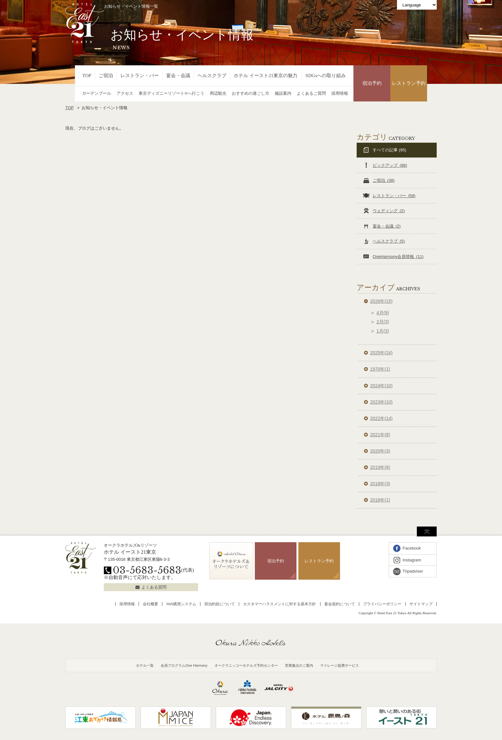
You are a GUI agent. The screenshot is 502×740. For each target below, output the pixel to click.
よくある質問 (154, 587)
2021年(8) (380, 434)
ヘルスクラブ (212, 75)
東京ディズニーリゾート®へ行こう (171, 93)
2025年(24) (381, 352)
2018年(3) (380, 483)
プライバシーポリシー (382, 604)
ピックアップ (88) (390, 165)
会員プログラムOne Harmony (184, 665)
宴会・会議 (178, 75)
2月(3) (382, 321)
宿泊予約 (372, 83)
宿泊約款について (219, 604)
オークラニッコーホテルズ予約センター (246, 665)
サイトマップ (421, 604)
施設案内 (283, 93)
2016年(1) (380, 500)
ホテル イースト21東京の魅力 (265, 75)
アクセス (125, 93)
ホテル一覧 (145, 665)
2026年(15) (381, 301)
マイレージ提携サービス (339, 665)
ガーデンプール (96, 93)
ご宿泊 (106, 75)
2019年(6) (380, 467)
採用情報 (339, 93)
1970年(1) (380, 369)
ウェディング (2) (389, 210)
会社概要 (150, 604)
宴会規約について (339, 604)
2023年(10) (381, 402)
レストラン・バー (139, 75)
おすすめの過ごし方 (250, 93)
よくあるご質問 (311, 93)
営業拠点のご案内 (299, 665)
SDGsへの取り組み (325, 75)
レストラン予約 (408, 83)
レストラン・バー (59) (394, 195)
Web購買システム (181, 604)
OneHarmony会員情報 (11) (398, 256)
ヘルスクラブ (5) (389, 241)
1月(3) (382, 331)
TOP (86, 75)
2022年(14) (381, 418)
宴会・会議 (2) (387, 226)
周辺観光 (218, 93)
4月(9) (382, 312)
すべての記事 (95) (389, 150)
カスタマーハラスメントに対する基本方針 (279, 604)
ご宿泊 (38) (384, 180)
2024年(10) (381, 385)
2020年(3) (380, 451)
